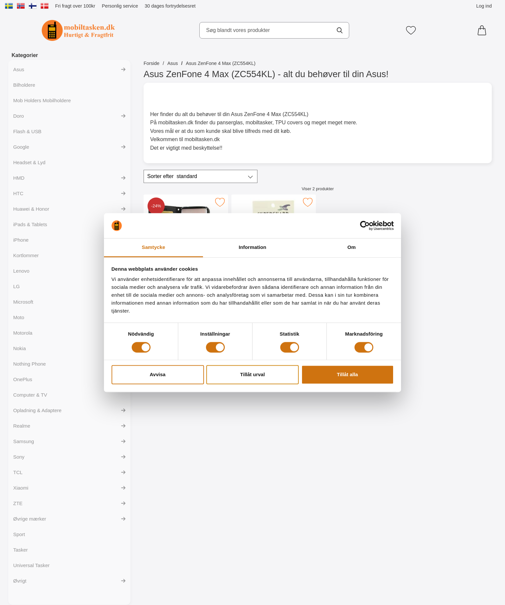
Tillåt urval (252, 375)
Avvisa (158, 375)
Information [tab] (252, 247)
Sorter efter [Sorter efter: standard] (172, 176)
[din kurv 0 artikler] (483, 30)
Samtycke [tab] (153, 247)
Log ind (484, 6)
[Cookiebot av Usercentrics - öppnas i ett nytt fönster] (365, 225)
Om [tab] (351, 247)
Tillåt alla (347, 375)
